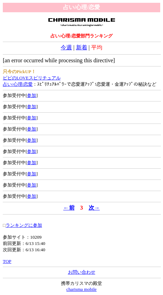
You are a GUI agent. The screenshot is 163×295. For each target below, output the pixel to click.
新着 (81, 47)
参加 (31, 95)
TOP (7, 261)
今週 (66, 47)
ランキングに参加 (24, 225)
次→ (94, 208)
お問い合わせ (81, 272)
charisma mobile (81, 289)
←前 (69, 208)
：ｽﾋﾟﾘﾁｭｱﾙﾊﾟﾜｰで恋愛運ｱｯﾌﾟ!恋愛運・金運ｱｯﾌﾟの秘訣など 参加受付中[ (81, 90)
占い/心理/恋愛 (18, 84)
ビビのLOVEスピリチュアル (32, 77)
